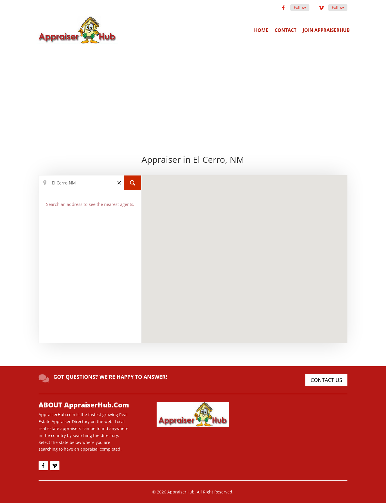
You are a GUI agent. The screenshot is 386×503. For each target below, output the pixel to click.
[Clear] (119, 182)
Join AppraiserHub (326, 30)
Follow (300, 7)
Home (261, 30)
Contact (285, 30)
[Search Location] (90, 182)
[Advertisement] (193, 87)
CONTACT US (326, 379)
